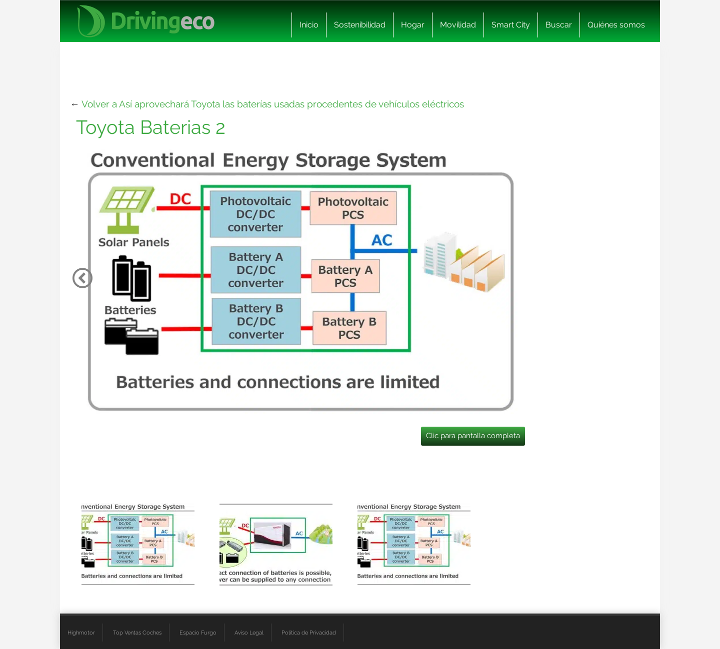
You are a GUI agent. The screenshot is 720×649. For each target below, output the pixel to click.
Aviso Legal (249, 632)
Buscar (559, 24)
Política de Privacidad (309, 632)
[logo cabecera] (145, 21)
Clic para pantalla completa (473, 435)
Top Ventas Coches (137, 632)
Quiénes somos (616, 24)
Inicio (309, 24)
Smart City (511, 24)
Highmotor (81, 632)
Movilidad (458, 24)
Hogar (412, 24)
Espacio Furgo (198, 632)
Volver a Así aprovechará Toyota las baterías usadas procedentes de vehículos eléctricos (273, 103)
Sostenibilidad (360, 24)
